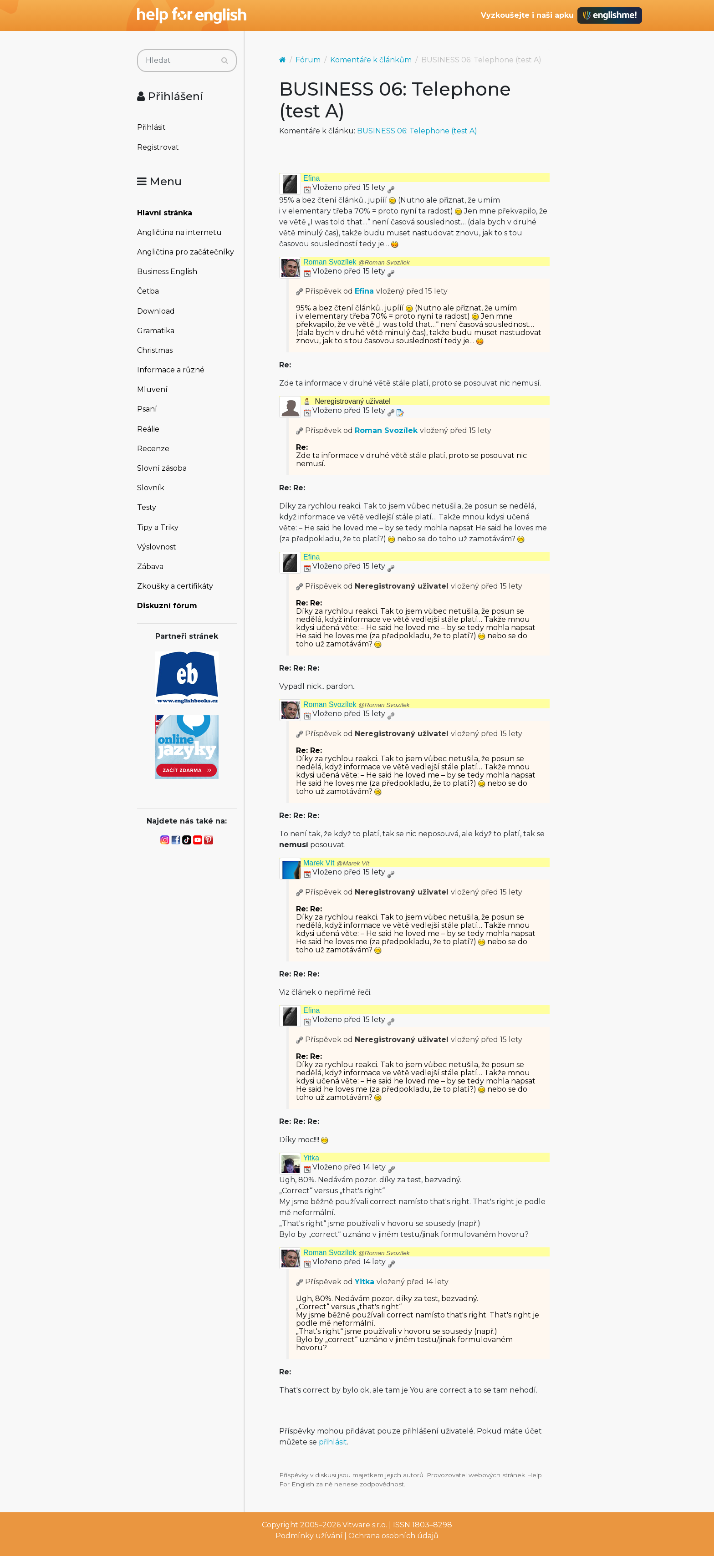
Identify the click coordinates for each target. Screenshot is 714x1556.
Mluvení (152, 389)
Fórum (308, 60)
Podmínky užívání (308, 1535)
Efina (311, 178)
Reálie (148, 429)
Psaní (147, 409)
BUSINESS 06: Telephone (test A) (417, 131)
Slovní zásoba (162, 468)
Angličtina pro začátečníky (185, 252)
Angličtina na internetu (179, 232)
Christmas (155, 350)
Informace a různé (170, 370)
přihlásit (333, 1442)
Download (156, 311)
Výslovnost (156, 547)
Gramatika (155, 330)
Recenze (153, 448)
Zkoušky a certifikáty (175, 586)
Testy (146, 507)
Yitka (311, 1158)
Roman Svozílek (356, 262)
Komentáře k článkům (371, 60)
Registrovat (158, 147)
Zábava (150, 566)
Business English (167, 271)
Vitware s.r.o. (364, 1524)
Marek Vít (336, 863)
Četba (148, 291)
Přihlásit (151, 127)
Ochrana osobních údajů (393, 1535)
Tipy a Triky (157, 527)
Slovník (150, 487)
